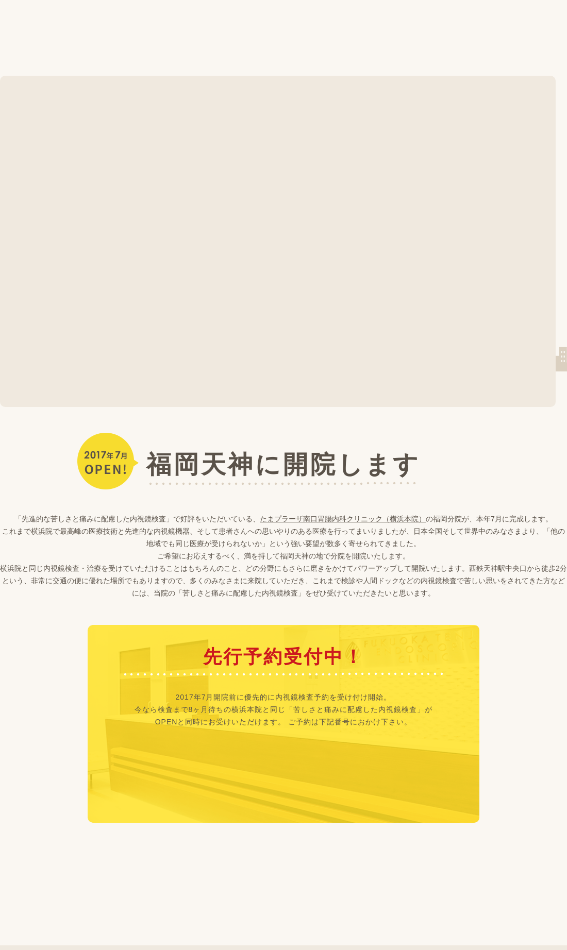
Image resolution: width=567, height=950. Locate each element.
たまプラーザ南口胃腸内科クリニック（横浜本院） (343, 519)
